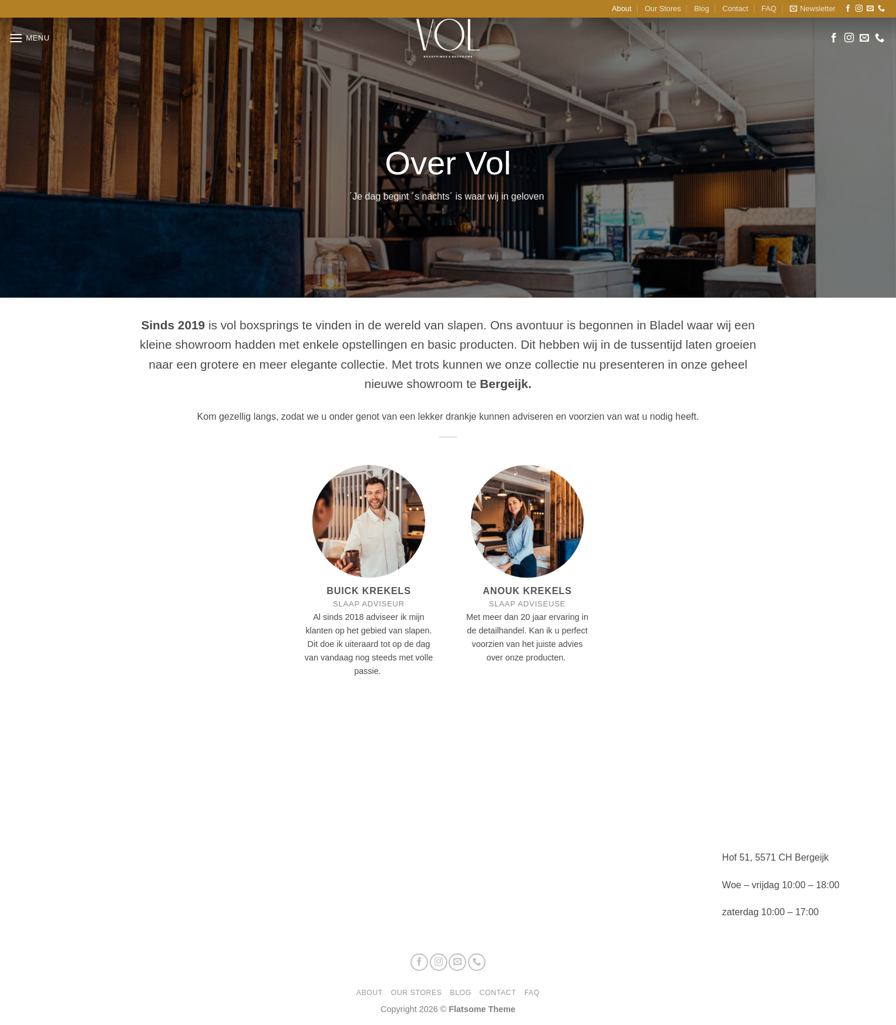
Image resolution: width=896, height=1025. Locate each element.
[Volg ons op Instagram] (859, 9)
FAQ (769, 8)
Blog (701, 8)
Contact (735, 8)
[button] (813, 8)
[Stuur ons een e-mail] (870, 9)
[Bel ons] (881, 9)
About (621, 8)
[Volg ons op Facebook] (847, 9)
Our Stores (663, 8)
